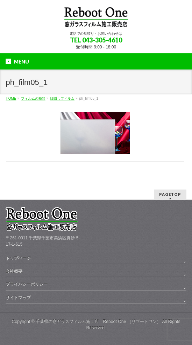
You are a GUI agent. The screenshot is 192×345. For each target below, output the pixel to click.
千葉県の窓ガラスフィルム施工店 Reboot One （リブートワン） (98, 321)
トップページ (18, 258)
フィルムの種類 (33, 98)
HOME (11, 98)
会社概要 (14, 271)
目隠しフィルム (62, 98)
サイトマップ (18, 297)
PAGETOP (170, 194)
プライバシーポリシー (27, 284)
